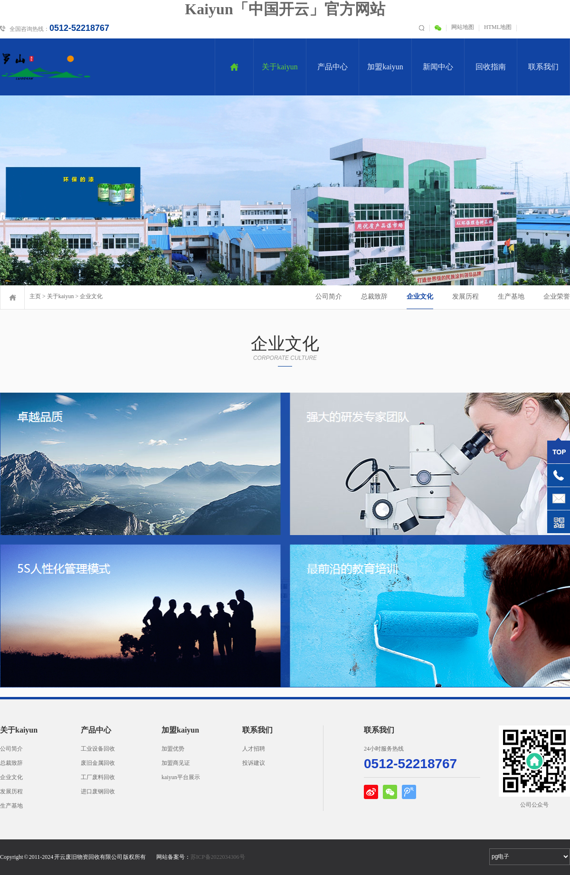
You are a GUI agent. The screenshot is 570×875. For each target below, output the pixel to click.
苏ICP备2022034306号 (217, 857)
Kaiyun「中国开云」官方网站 (285, 9)
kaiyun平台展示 (181, 777)
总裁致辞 (374, 296)
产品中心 (332, 67)
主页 (35, 296)
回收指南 (490, 67)
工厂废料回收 (98, 777)
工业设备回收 (98, 748)
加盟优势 (173, 748)
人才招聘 (253, 748)
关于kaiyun (280, 67)
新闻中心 (438, 67)
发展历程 (465, 296)
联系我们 (543, 67)
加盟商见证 (176, 763)
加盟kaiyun (385, 67)
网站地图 (462, 27)
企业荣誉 (556, 296)
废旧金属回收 (98, 763)
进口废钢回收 (98, 791)
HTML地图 (498, 27)
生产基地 (511, 296)
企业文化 (91, 296)
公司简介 (328, 296)
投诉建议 (253, 763)
